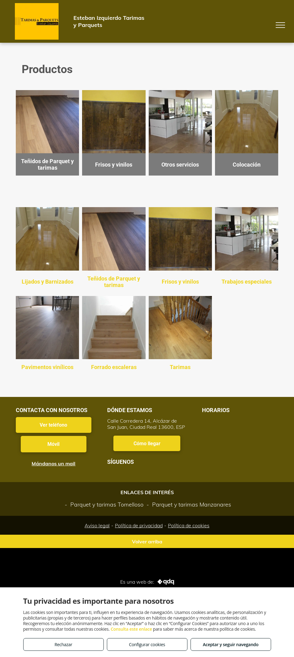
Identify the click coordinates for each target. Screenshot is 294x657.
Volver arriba (147, 541)
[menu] (280, 25)
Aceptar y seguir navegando (230, 644)
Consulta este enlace (131, 629)
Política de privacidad (139, 525)
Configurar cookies (147, 644)
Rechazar (63, 644)
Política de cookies (188, 525)
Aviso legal (97, 525)
